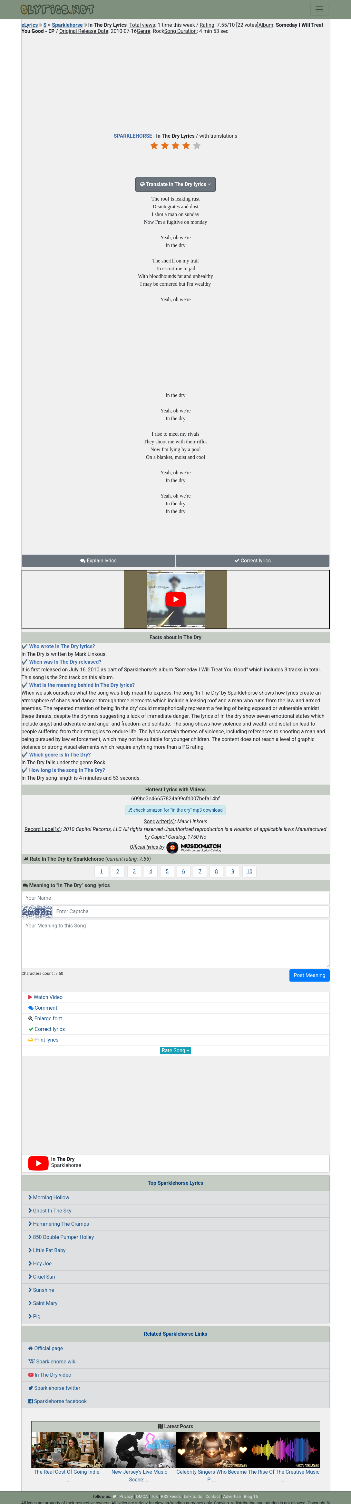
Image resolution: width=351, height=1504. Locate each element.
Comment (42, 1008)
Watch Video (45, 997)
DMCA (142, 1496)
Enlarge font (45, 1018)
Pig (34, 1316)
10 (249, 871)
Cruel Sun (41, 1277)
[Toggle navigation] (319, 9)
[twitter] (114, 1496)
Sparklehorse (67, 25)
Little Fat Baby (47, 1250)
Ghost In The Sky (50, 1211)
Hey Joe (40, 1264)
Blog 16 (251, 1496)
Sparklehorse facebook (57, 1401)
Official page (45, 1348)
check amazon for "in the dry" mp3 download (175, 810)
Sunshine (41, 1290)
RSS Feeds (171, 1496)
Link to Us (193, 1496)
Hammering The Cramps (58, 1224)
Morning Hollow (48, 1197)
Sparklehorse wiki (52, 1362)
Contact (212, 1496)
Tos (154, 1496)
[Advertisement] (176, 82)
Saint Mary (43, 1303)
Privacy (126, 1496)
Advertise (232, 1496)
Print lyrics (43, 1040)
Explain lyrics (98, 561)
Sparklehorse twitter (54, 1388)
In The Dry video (50, 1375)
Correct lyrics (252, 561)
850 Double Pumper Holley (61, 1237)
